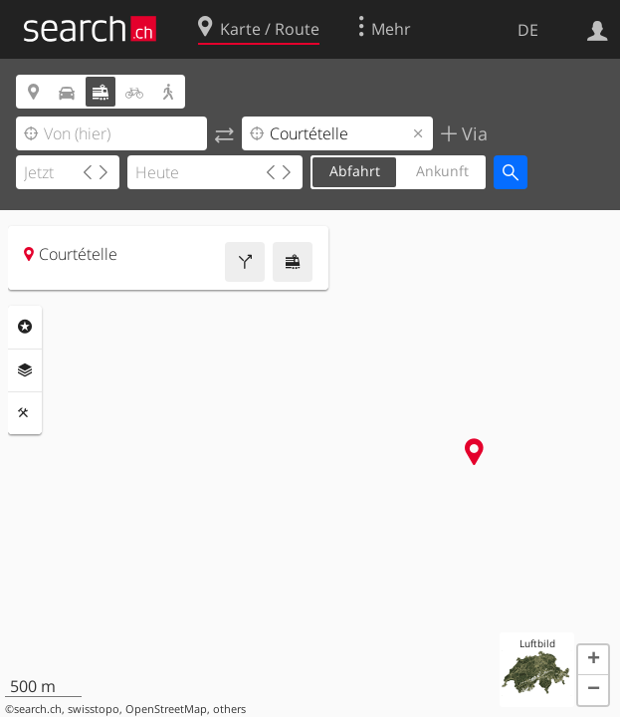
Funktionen (25, 413)
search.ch (38, 709)
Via (472, 133)
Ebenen (25, 370)
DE (527, 30)
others (229, 709)
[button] (593, 660)
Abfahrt (354, 170)
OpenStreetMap (166, 709)
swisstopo (93, 709)
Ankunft (442, 170)
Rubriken (25, 327)
